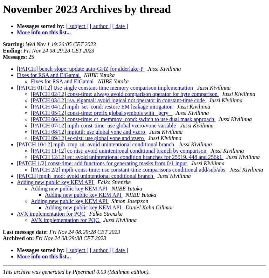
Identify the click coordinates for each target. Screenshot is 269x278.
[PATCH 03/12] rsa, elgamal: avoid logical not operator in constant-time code (118, 100)
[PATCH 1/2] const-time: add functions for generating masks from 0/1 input (102, 163)
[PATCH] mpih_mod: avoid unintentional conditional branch (85, 176)
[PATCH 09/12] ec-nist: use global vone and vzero (88, 138)
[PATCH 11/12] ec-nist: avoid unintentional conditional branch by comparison (119, 151)
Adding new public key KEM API (56, 182)
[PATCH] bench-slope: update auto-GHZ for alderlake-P (81, 69)
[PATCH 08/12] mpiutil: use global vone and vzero (88, 132)
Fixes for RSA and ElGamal (49, 75)
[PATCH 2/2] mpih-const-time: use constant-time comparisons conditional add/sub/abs (129, 170)
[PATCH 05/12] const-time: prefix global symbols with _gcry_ (102, 113)
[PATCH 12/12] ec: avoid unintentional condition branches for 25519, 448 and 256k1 (127, 157)
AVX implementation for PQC (52, 214)
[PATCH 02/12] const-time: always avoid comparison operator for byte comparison (125, 94)
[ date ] (120, 26)
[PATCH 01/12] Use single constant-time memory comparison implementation (105, 88)
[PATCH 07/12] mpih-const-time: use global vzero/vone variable (104, 125)
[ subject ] (77, 26)
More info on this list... (44, 32)
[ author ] (100, 26)
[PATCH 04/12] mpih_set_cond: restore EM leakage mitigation (102, 107)
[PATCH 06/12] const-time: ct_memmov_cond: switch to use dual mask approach (123, 119)
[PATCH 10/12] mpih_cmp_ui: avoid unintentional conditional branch (96, 144)
